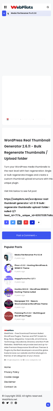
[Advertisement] (26, 46)
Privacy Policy (11, 372)
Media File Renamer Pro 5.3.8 (23, 13)
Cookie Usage (11, 377)
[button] (5, 7)
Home (7, 367)
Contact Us (10, 386)
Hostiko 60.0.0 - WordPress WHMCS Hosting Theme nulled (31, 290)
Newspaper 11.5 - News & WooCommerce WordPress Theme (31, 302)
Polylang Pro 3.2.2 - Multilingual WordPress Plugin (30, 314)
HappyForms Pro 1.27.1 (25, 278)
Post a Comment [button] (26, 235)
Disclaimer (10, 381)
